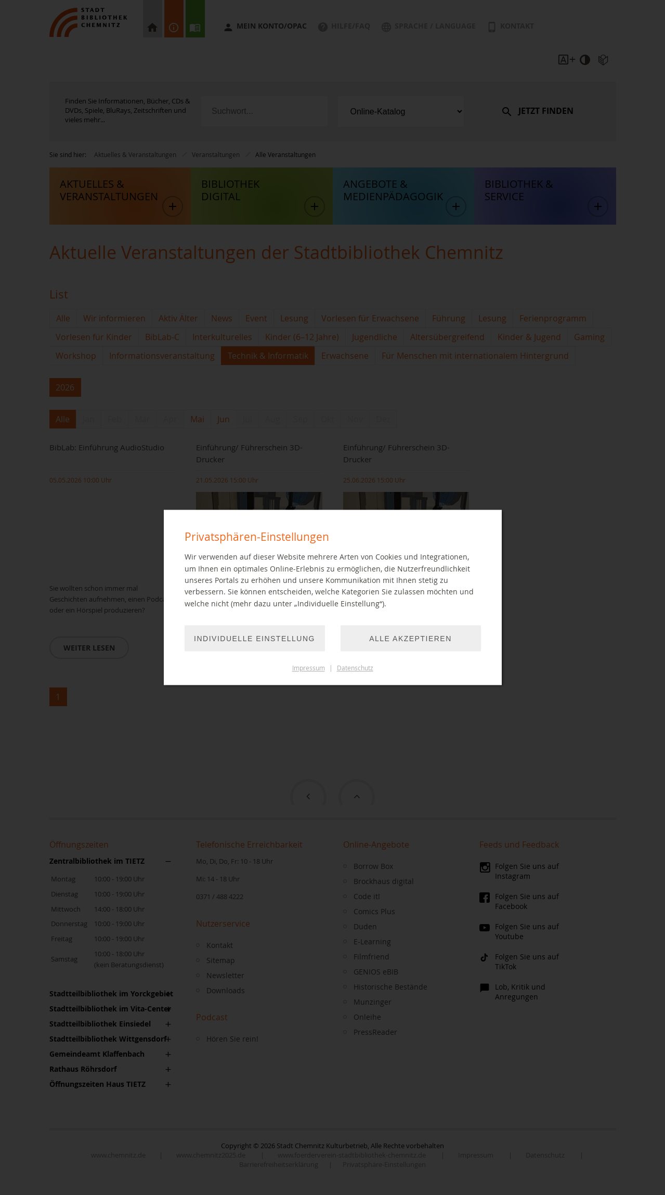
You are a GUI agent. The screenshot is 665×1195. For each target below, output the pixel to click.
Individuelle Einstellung (254, 639)
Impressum (308, 668)
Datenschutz (355, 668)
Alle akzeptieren (410, 639)
